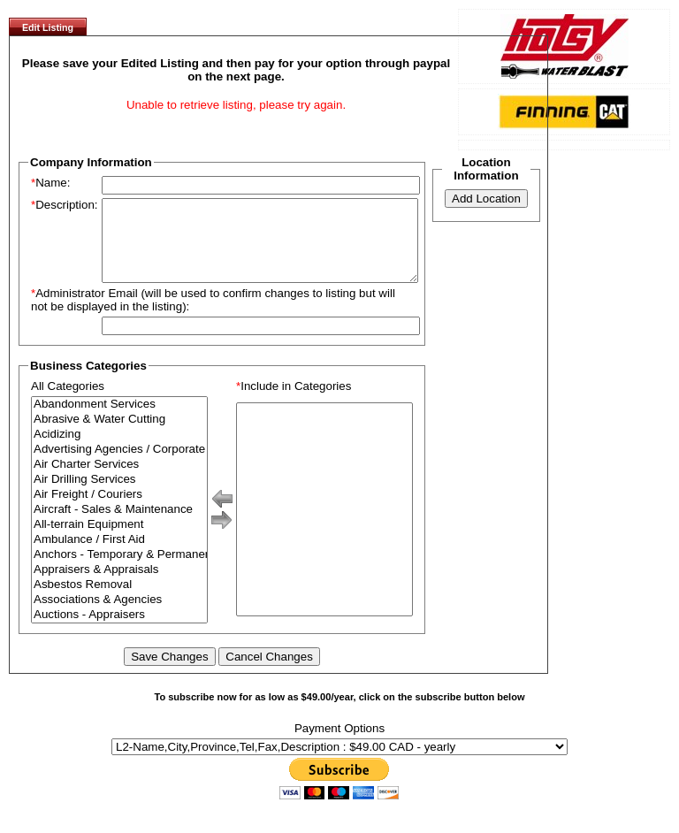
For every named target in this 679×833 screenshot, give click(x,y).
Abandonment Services (119, 420)
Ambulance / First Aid (119, 555)
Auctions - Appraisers (119, 630)
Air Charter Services (119, 480)
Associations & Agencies (119, 615)
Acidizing (119, 450)
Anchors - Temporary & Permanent (119, 570)
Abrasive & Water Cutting (119, 435)
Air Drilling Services (119, 495)
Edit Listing (47, 27)
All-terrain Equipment (119, 540)
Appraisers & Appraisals (119, 585)
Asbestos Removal (119, 600)
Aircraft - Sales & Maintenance (119, 525)
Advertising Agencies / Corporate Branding (119, 465)
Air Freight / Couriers (119, 510)
